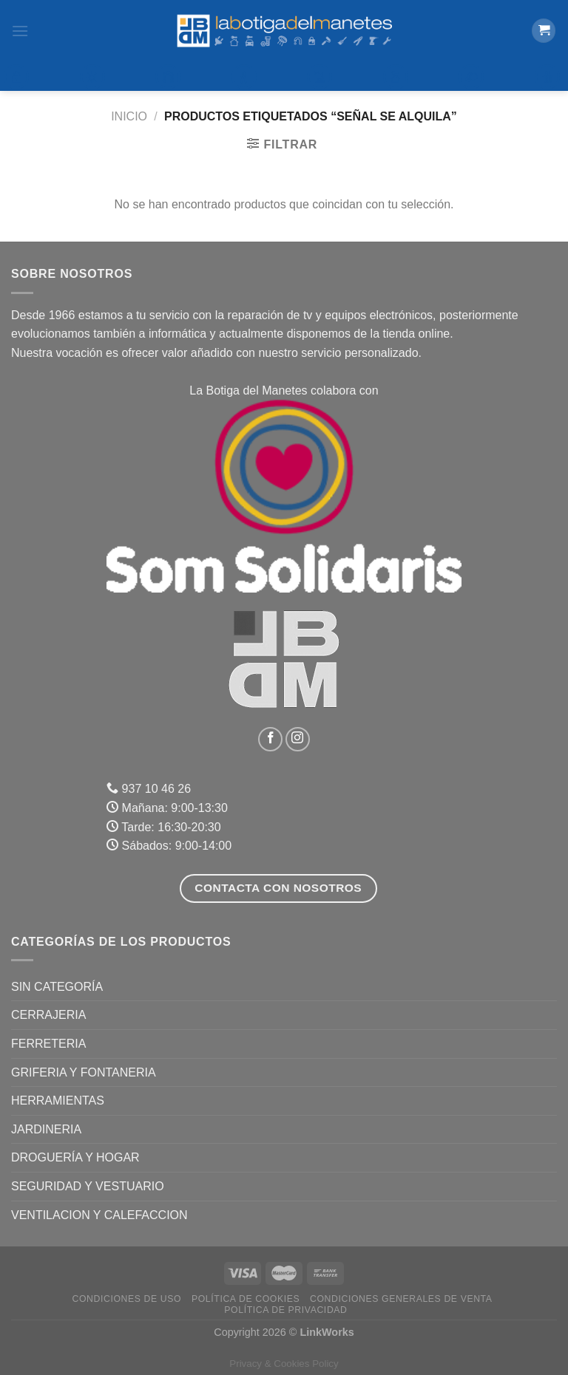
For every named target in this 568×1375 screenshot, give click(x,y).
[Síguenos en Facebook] (270, 739)
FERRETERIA (48, 1043)
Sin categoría (57, 986)
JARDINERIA (46, 1129)
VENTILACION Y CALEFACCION (99, 1215)
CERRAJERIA (48, 1015)
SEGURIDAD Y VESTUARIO (87, 1186)
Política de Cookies (246, 1299)
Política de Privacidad (285, 1310)
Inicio (129, 116)
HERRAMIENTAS (57, 1100)
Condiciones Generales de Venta (401, 1299)
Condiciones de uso (127, 1299)
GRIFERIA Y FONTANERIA (83, 1072)
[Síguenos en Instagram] (297, 739)
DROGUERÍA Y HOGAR (75, 1157)
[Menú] (20, 31)
